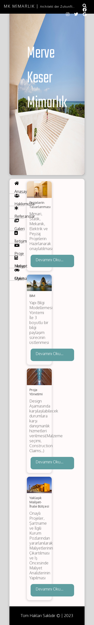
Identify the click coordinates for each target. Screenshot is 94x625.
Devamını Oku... (49, 259)
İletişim (19, 237)
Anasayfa (19, 187)
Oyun (19, 274)
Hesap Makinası (19, 262)
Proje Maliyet (19, 249)
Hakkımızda (19, 200)
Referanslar (19, 212)
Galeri (19, 225)
